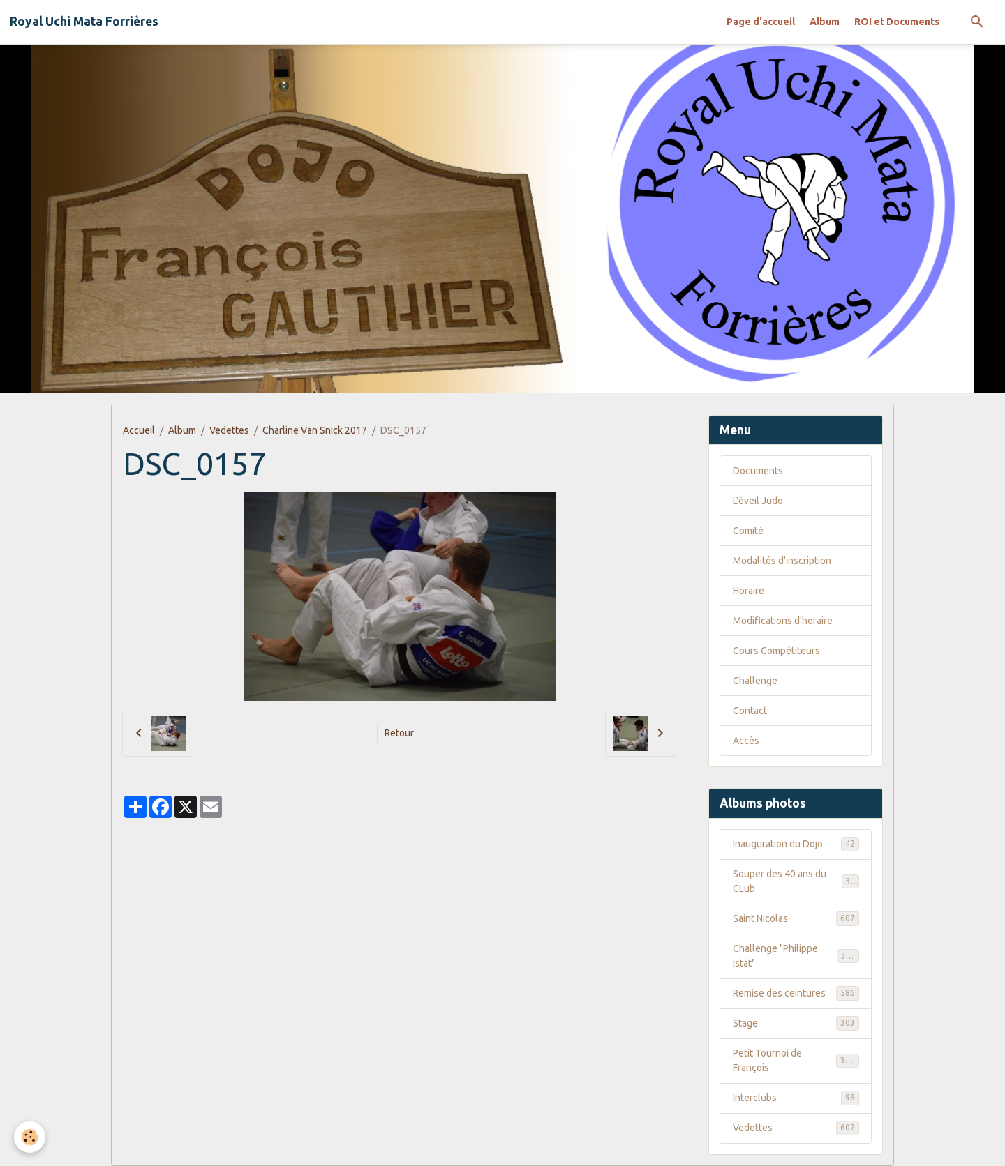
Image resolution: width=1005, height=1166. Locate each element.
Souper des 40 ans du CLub (796, 881)
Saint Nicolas (796, 918)
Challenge (755, 680)
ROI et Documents (896, 21)
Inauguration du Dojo (796, 844)
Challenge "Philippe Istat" (796, 956)
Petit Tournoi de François (796, 1060)
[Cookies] (29, 1137)
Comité (748, 530)
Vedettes (229, 430)
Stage (796, 1023)
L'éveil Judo (758, 500)
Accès (746, 740)
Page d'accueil (761, 21)
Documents (758, 470)
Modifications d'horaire (783, 620)
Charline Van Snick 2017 (314, 430)
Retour (399, 733)
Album (825, 21)
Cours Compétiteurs (776, 650)
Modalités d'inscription (782, 560)
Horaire (748, 590)
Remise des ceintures (796, 993)
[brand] (84, 22)
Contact (750, 710)
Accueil (139, 430)
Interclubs (796, 1098)
